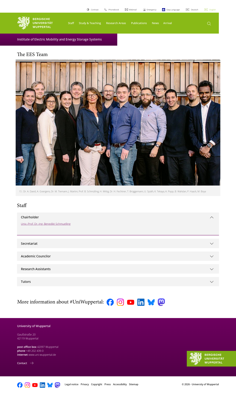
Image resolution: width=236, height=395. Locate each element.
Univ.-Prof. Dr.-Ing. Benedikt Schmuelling (45, 224)
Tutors (26, 281)
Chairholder (30, 217)
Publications (139, 23)
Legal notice (71, 384)
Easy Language (173, 9)
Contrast (94, 9)
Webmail (133, 9)
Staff (71, 23)
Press (107, 384)
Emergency (151, 9)
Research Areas (116, 23)
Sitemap (133, 384)
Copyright (96, 384)
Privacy (85, 384)
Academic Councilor (36, 256)
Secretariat (29, 243)
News (155, 23)
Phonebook (114, 9)
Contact (22, 363)
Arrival (167, 23)
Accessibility (120, 384)
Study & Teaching (90, 23)
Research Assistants (36, 269)
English (213, 9)
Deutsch (194, 9)
